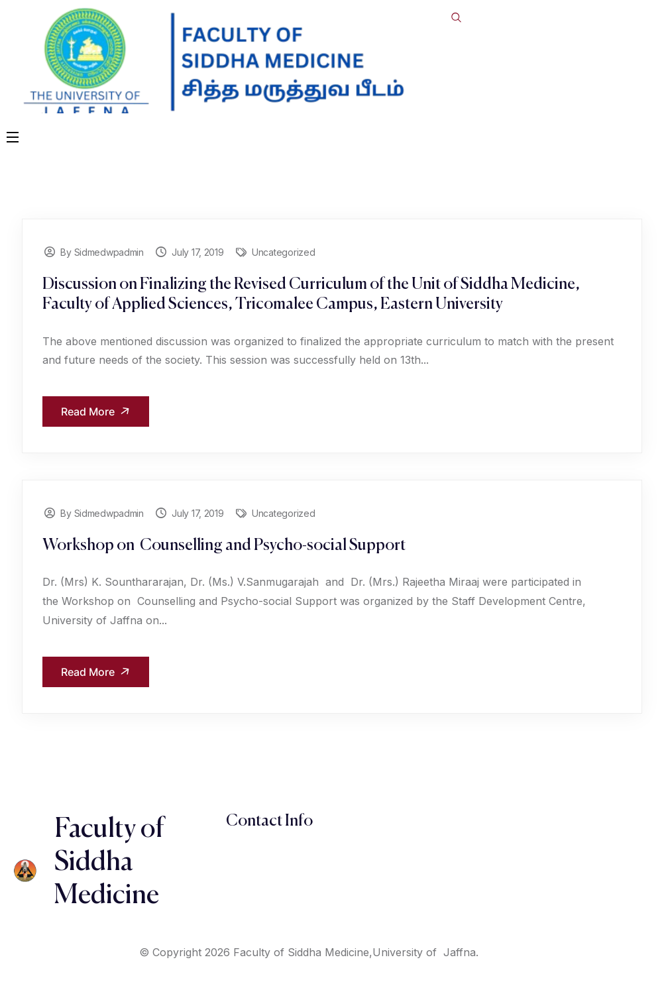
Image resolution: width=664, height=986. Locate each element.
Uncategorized (283, 252)
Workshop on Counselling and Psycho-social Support (224, 545)
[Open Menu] (13, 136)
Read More (98, 412)
